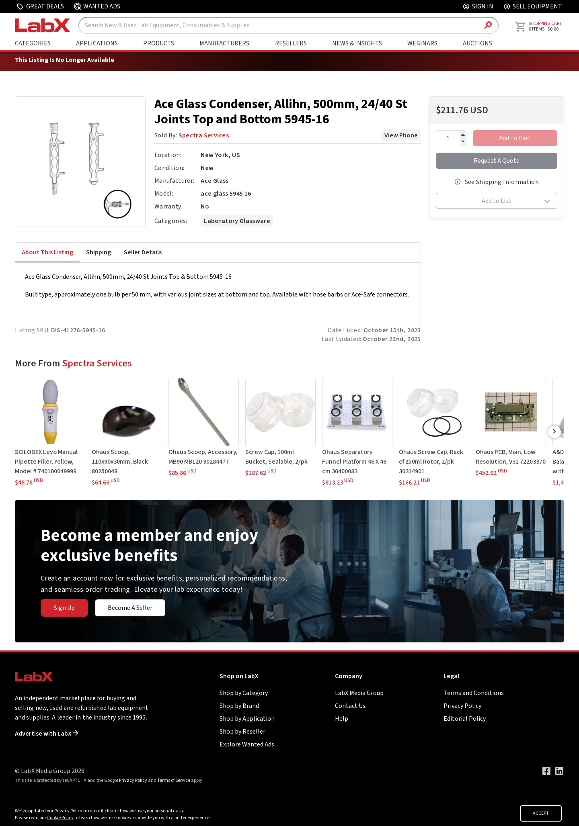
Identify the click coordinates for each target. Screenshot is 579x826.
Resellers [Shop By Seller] (291, 43)
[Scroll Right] (554, 431)
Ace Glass (214, 180)
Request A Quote (496, 160)
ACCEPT (541, 813)
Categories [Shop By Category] (33, 43)
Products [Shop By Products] (158, 43)
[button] (497, 202)
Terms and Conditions (473, 693)
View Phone (401, 135)
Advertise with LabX (46, 733)
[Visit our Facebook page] (546, 771)
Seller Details (143, 252)
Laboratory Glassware (237, 221)
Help (341, 718)
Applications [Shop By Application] (97, 43)
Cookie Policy (60, 817)
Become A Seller (130, 607)
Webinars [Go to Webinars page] (422, 43)
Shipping (98, 252)
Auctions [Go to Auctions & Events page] (477, 43)
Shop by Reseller (242, 731)
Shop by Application (247, 718)
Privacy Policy (462, 705)
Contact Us (350, 705)
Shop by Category (244, 693)
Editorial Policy (464, 718)
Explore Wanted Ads (247, 744)
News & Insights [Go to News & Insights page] (357, 43)
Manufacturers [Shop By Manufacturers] (224, 43)
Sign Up (64, 607)
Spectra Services (204, 135)
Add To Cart (515, 138)
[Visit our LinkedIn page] (559, 771)
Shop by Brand (239, 705)
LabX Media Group (359, 693)
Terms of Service (173, 780)
